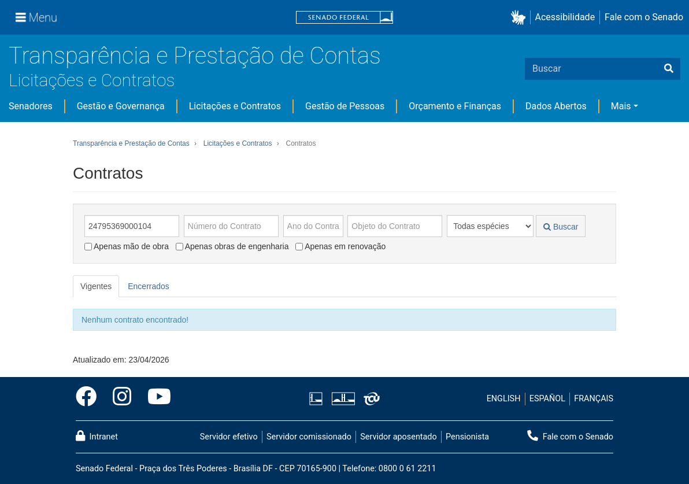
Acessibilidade (565, 17)
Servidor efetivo (229, 437)
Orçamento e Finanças (455, 106)
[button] (520, 17)
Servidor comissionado (308, 437)
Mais (621, 106)
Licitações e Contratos (92, 80)
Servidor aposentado (398, 437)
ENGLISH (504, 399)
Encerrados (148, 286)
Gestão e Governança (121, 106)
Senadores (31, 106)
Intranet (97, 436)
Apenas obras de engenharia (232, 246)
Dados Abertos (556, 106)
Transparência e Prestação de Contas (195, 55)
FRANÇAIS (593, 399)
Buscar (560, 226)
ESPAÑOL (547, 399)
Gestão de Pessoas (344, 106)
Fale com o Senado (644, 17)
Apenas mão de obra (126, 246)
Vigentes (96, 286)
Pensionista (467, 437)
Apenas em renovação (340, 246)
